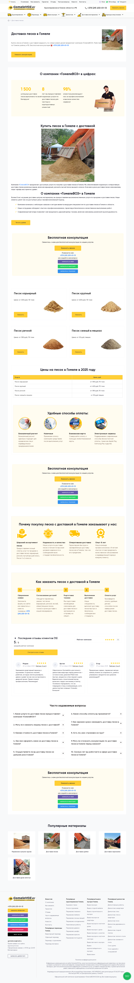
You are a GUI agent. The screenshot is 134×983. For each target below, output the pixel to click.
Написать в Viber (68, 261)
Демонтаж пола (113, 921)
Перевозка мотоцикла (74, 938)
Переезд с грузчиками (53, 940)
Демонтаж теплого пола (117, 936)
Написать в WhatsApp (68, 266)
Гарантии (45, 2)
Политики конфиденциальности (85, 960)
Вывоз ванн (91, 954)
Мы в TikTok (18, 934)
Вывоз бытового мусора (95, 942)
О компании (25, 2)
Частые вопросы (63, 2)
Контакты (82, 2)
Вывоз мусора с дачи (94, 930)
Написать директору (18, 956)
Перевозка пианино (73, 911)
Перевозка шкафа (72, 931)
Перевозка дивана (72, 928)
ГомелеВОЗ (24, 185)
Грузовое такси (71, 905)
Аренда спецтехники (111, 15)
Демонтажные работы (116, 905)
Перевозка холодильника (75, 921)
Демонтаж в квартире (116, 908)
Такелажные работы (73, 925)
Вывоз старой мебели (95, 908)
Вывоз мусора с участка (95, 933)
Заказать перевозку (18, 910)
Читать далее (21, 222)
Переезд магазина (52, 944)
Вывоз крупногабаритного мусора (94, 948)
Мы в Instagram (17, 929)
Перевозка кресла (73, 934)
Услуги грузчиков (72, 908)
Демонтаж (67, 15)
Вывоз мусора (50, 15)
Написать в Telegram (67, 271)
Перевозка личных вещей (75, 918)
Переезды (33, 15)
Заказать (20, 315)
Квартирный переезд (52, 934)
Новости (74, 2)
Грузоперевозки (15, 15)
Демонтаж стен (113, 911)
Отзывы (53, 2)
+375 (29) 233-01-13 (96, 8)
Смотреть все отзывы (36, 652)
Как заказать (35, 2)
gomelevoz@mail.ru (14, 941)
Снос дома (112, 945)
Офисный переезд (52, 937)
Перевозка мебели (73, 915)
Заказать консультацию (23, 54)
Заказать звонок (118, 8)
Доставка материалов (88, 15)
